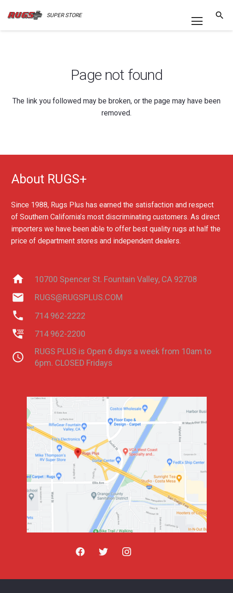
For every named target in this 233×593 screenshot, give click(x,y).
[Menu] (197, 21)
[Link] (24, 15)
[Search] (220, 15)
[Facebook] (80, 551)
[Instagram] (126, 551)
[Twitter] (103, 551)
